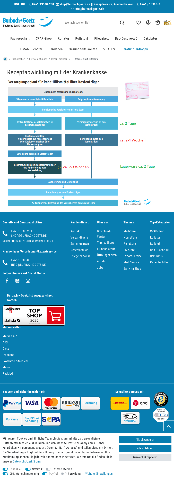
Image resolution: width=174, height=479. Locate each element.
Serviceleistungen (38, 59)
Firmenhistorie (106, 249)
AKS (5, 342)
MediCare (130, 231)
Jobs (100, 267)
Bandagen (55, 49)
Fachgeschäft (20, 38)
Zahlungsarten (80, 243)
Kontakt (76, 231)
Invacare (8, 355)
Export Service (133, 256)
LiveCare (129, 250)
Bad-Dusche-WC (126, 38)
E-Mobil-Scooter (31, 49)
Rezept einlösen (59, 59)
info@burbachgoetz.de (89, 9)
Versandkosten (80, 237)
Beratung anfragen (134, 49)
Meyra (7, 367)
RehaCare (130, 243)
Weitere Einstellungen (99, 473)
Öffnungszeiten (107, 255)
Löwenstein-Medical (15, 361)
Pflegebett (101, 38)
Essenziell (16, 469)
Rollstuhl (81, 38)
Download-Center (104, 233)
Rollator (63, 38)
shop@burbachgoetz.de (74, 4)
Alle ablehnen (145, 448)
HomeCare (130, 237)
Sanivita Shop (132, 268)
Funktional (75, 473)
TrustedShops (105, 242)
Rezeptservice (79, 250)
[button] (148, 22)
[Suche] (122, 22)
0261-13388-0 (20, 260)
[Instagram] (28, 280)
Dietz (6, 348)
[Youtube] (17, 280)
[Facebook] (7, 280)
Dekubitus (150, 38)
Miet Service (131, 262)
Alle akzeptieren (145, 439)
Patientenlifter (159, 262)
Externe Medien (62, 469)
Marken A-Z (10, 336)
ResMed (8, 373)
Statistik (37, 469)
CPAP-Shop (44, 38)
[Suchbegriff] (94, 22)
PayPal (53, 473)
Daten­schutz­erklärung (27, 461)
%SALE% (109, 49)
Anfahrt (102, 261)
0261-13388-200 (21, 231)
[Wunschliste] (138, 22)
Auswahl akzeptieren (145, 457)
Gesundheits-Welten (83, 49)
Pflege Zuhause (80, 256)
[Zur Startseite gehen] (5, 59)
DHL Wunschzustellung (24, 473)
